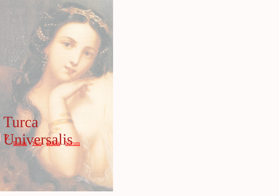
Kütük (53, 143)
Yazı (37, 143)
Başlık (20, 143)
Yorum (72, 143)
